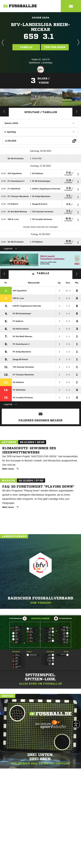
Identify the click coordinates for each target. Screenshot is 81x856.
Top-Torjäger (54, 47)
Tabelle (26, 47)
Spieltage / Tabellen (40, 112)
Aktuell (4, 111)
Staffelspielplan (77, 111)
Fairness (4, 274)
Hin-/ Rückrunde (77, 274)
